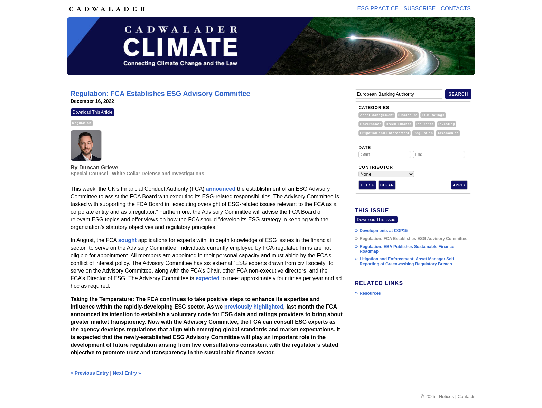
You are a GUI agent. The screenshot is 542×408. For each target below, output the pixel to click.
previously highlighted (253, 307)
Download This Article (92, 112)
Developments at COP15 (383, 230)
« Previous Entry (90, 373)
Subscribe (420, 8)
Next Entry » (127, 373)
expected (207, 278)
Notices (446, 396)
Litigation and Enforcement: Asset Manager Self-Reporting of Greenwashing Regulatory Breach (407, 261)
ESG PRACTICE (378, 8)
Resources (370, 293)
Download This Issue (376, 219)
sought (127, 240)
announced (220, 189)
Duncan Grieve (98, 167)
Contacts (456, 8)
